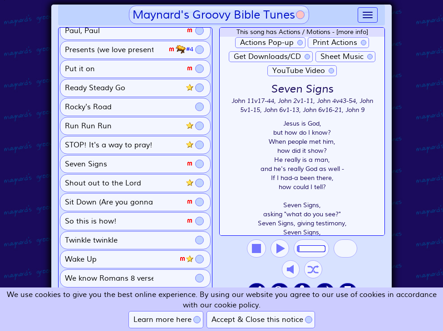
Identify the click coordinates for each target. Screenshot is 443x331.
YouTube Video (298, 70)
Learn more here (162, 319)
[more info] (352, 32)
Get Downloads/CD (267, 56)
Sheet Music (342, 56)
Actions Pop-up (267, 42)
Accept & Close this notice (257, 319)
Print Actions (335, 42)
